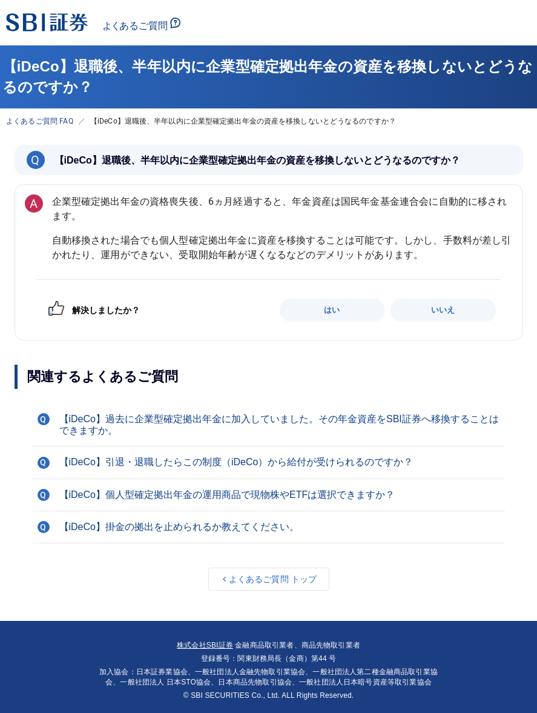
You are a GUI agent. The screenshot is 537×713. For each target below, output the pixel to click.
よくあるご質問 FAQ (39, 121)
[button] (269, 425)
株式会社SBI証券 (205, 645)
